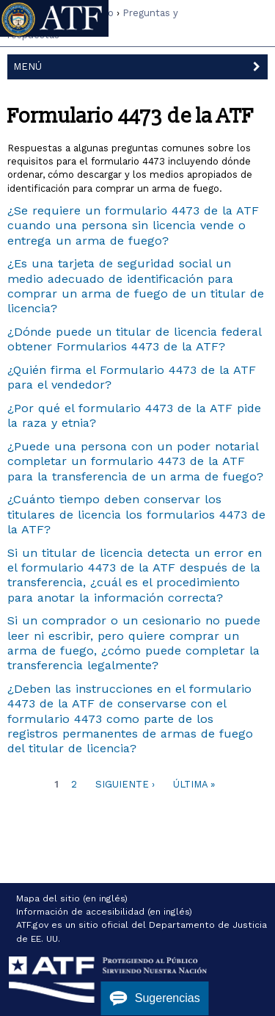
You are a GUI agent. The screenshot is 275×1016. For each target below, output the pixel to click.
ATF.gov (32, 925)
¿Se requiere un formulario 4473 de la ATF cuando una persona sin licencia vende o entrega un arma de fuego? (133, 225)
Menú (140, 65)
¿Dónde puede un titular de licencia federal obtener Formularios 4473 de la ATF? (134, 339)
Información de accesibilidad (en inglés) (104, 912)
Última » (194, 784)
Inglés (204, 20)
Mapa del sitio (48, 898)
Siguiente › (125, 784)
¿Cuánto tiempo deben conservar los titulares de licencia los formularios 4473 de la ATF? (136, 514)
